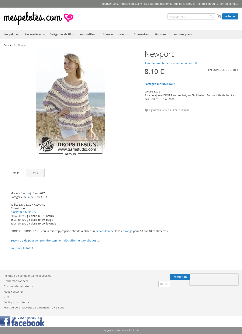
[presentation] (214, 279)
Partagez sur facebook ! (159, 84)
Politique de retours (16, 302)
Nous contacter (13, 291)
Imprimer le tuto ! (22, 248)
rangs (128, 231)
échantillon (103, 231)
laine (30, 197)
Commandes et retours (18, 286)
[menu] (121, 34)
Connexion (204, 3)
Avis (35, 173)
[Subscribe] (180, 277)
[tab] (15, 173)
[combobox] (191, 16)
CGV (6, 297)
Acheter (230, 16)
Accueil (7, 45)
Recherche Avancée (16, 281)
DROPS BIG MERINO (23, 212)
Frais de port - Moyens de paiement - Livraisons (34, 307)
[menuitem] (11, 34)
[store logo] (39, 18)
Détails (15, 173)
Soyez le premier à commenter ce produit (170, 63)
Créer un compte (227, 3)
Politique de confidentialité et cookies (27, 275)
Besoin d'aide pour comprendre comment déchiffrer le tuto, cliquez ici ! (56, 240)
